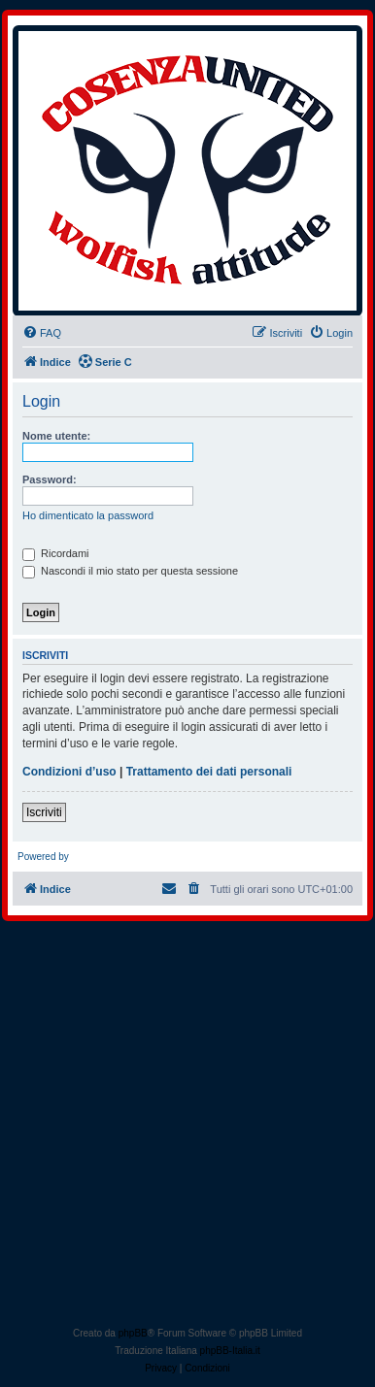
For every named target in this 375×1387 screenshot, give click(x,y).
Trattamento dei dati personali (209, 771)
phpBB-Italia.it (230, 1350)
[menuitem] (41, 333)
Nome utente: (56, 436)
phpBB (133, 1333)
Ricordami (55, 553)
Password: (49, 479)
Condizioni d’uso (69, 771)
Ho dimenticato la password (87, 515)
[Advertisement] (187, 1128)
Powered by (43, 856)
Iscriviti (44, 812)
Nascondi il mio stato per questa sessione (130, 571)
